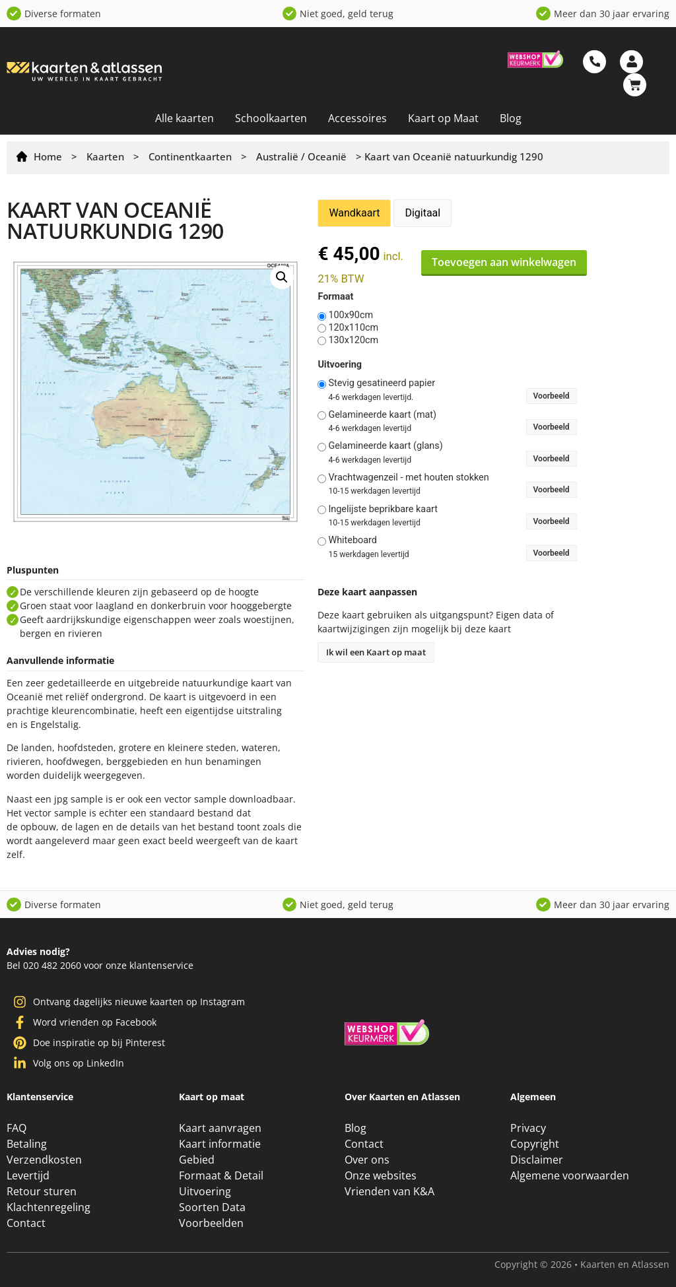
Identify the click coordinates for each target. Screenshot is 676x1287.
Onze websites (381, 1175)
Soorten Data (212, 1207)
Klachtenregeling (48, 1207)
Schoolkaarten (271, 118)
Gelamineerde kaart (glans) (385, 446)
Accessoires (357, 118)
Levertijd (28, 1175)
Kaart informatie (220, 1144)
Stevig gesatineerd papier (381, 383)
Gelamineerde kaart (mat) (382, 415)
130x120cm (353, 340)
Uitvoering (340, 365)
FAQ (16, 1128)
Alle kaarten (184, 118)
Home (48, 156)
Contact (26, 1223)
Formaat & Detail (221, 1175)
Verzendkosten (44, 1159)
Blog (511, 118)
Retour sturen (42, 1191)
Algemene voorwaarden (569, 1175)
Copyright (534, 1144)
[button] (282, 277)
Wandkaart (354, 213)
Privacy (528, 1128)
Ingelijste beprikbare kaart (383, 509)
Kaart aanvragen (220, 1128)
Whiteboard (352, 540)
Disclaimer (536, 1159)
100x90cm (350, 315)
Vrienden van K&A (389, 1191)
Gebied (197, 1159)
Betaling (27, 1144)
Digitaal (422, 213)
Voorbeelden (211, 1223)
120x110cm (353, 328)
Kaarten (105, 156)
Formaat (335, 297)
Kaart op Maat (443, 118)
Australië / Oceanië (301, 156)
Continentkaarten (190, 156)
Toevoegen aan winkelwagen (504, 262)
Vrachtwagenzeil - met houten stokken (408, 477)
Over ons (367, 1159)
